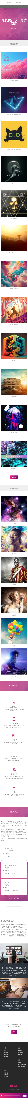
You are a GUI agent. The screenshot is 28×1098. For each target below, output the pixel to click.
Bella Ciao (14, 396)
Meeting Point (14, 218)
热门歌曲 (14, 523)
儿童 (14, 645)
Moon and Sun (14, 324)
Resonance (14, 468)
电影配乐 (14, 584)
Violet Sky (14, 432)
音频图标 (14, 615)
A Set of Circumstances (14, 149)
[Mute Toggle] (22, 1096)
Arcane (14, 183)
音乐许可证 (14, 904)
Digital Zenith (14, 288)
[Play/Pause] (1, 1096)
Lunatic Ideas (14, 80)
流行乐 (14, 554)
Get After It (14, 360)
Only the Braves (14, 252)
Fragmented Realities (14, 114)
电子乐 (14, 676)
